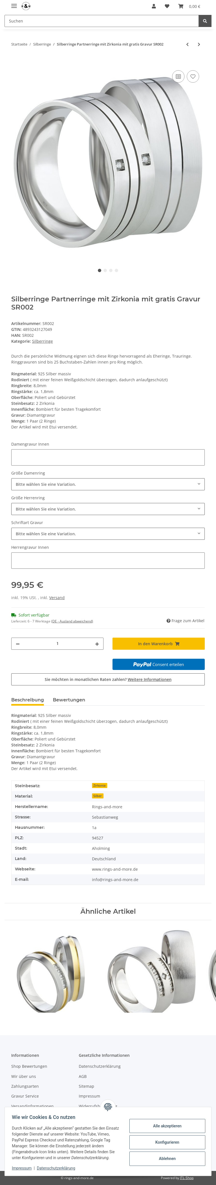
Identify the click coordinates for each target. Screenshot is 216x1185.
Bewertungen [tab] (69, 700)
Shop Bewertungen (29, 1066)
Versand (57, 597)
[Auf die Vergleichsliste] (178, 76)
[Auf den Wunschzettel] (193, 76)
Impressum (23, 1168)
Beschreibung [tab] (27, 700)
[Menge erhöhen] (97, 643)
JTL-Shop (187, 1177)
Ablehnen (165, 1155)
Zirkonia (99, 785)
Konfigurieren (165, 1139)
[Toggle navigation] (14, 3)
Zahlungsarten (25, 1086)
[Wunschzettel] (167, 6)
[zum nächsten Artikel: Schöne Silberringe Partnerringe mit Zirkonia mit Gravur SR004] (199, 44)
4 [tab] (116, 270)
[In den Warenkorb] (15, 63)
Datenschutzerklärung (100, 1066)
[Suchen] (101, 21)
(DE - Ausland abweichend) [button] (72, 621)
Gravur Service (25, 1096)
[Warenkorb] (189, 6)
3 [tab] (110, 270)
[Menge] (57, 643)
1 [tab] (99, 270)
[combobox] (108, 484)
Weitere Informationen (150, 679)
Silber (97, 796)
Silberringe (42, 341)
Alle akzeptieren (165, 1123)
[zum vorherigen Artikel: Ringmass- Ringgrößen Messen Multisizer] (187, 44)
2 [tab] (105, 270)
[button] (153, 6)
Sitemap (86, 1086)
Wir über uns (23, 1076)
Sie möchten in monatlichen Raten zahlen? (108, 679)
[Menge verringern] (18, 643)
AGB (83, 1076)
